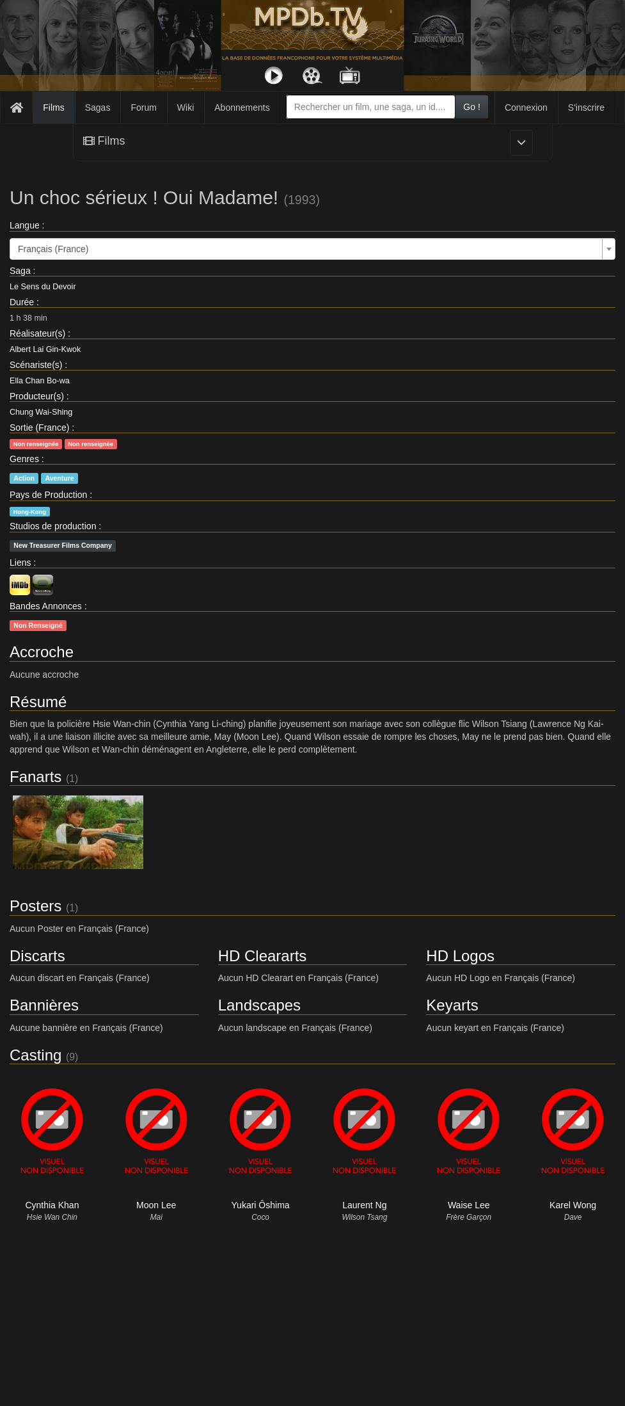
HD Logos (460, 955)
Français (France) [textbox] (53, 249)
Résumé (38, 701)
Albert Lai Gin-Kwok (45, 349)
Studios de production (53, 526)
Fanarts (35, 776)
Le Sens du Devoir (43, 286)
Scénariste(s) (36, 365)
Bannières (44, 1005)
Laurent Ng (364, 1205)
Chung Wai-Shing (41, 412)
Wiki (185, 107)
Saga (20, 271)
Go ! (471, 107)
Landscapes (259, 1005)
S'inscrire (586, 107)
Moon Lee (156, 1205)
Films (53, 107)
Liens (20, 562)
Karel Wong (573, 1205)
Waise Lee (469, 1205)
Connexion (526, 107)
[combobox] (370, 107)
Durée (22, 302)
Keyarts (452, 1005)
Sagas (98, 107)
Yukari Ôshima (261, 1205)
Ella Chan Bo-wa (40, 380)
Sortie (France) (39, 427)
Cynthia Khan (52, 1205)
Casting (35, 1055)
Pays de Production (48, 495)
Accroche (42, 651)
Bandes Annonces (46, 606)
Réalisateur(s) (37, 333)
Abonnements (241, 107)
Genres (24, 459)
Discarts (37, 955)
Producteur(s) (37, 396)
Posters (35, 906)
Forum (143, 107)
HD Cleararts (262, 955)
